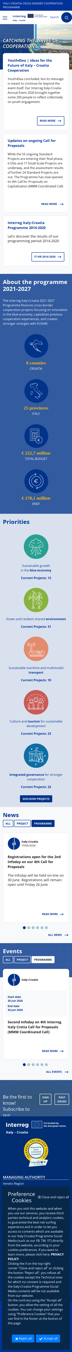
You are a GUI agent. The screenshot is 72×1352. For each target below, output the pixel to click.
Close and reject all (55, 1197)
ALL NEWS (58, 935)
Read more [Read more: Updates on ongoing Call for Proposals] (52, 204)
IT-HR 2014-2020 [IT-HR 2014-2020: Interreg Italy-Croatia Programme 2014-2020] (48, 257)
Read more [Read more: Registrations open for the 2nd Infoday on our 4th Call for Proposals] (53, 914)
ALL (8, 823)
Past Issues (61, 1099)
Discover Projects (36, 799)
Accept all (49, 1338)
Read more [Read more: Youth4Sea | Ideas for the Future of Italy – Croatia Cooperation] (51, 121)
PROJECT (22, 823)
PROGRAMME (43, 823)
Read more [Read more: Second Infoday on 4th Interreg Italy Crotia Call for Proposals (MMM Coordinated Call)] (53, 1051)
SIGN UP (45, 1099)
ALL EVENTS (57, 1072)
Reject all (24, 1338)
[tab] (24, 927)
